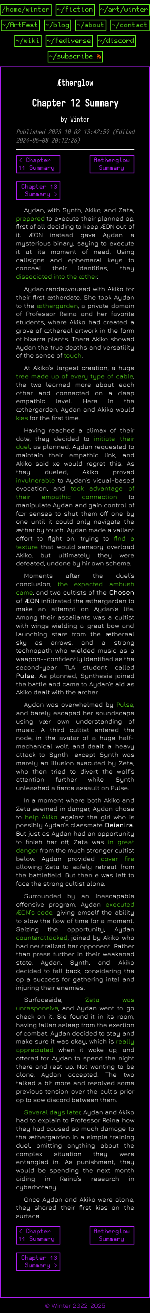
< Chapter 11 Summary (37, 164)
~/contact (130, 25)
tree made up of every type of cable (74, 376)
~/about (91, 25)
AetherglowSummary (112, 164)
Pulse (124, 704)
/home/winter (26, 9)
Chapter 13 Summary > (40, 190)
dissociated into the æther (56, 276)
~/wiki (28, 40)
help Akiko (41, 816)
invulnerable (35, 480)
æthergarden (57, 305)
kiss (22, 417)
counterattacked (42, 937)
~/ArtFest (20, 25)
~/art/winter (124, 9)
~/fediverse (69, 40)
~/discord (116, 40)
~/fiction (75, 9)
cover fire (117, 858)
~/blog (58, 25)
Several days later (52, 1112)
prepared (30, 218)
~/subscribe (75, 56)
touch (73, 355)
